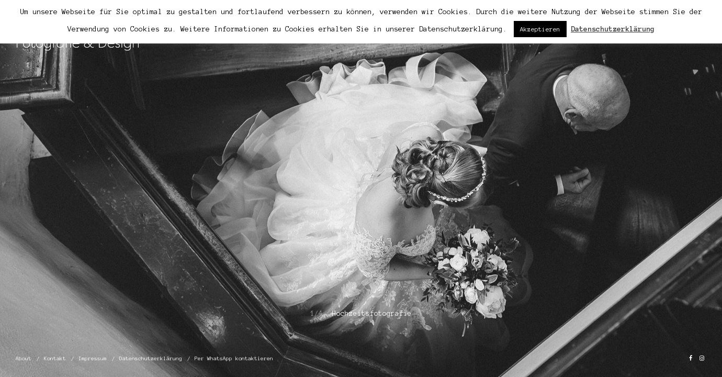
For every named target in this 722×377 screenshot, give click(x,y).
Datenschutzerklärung (150, 358)
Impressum (92, 358)
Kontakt (55, 358)
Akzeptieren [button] (540, 29)
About (23, 358)
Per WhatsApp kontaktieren (234, 358)
